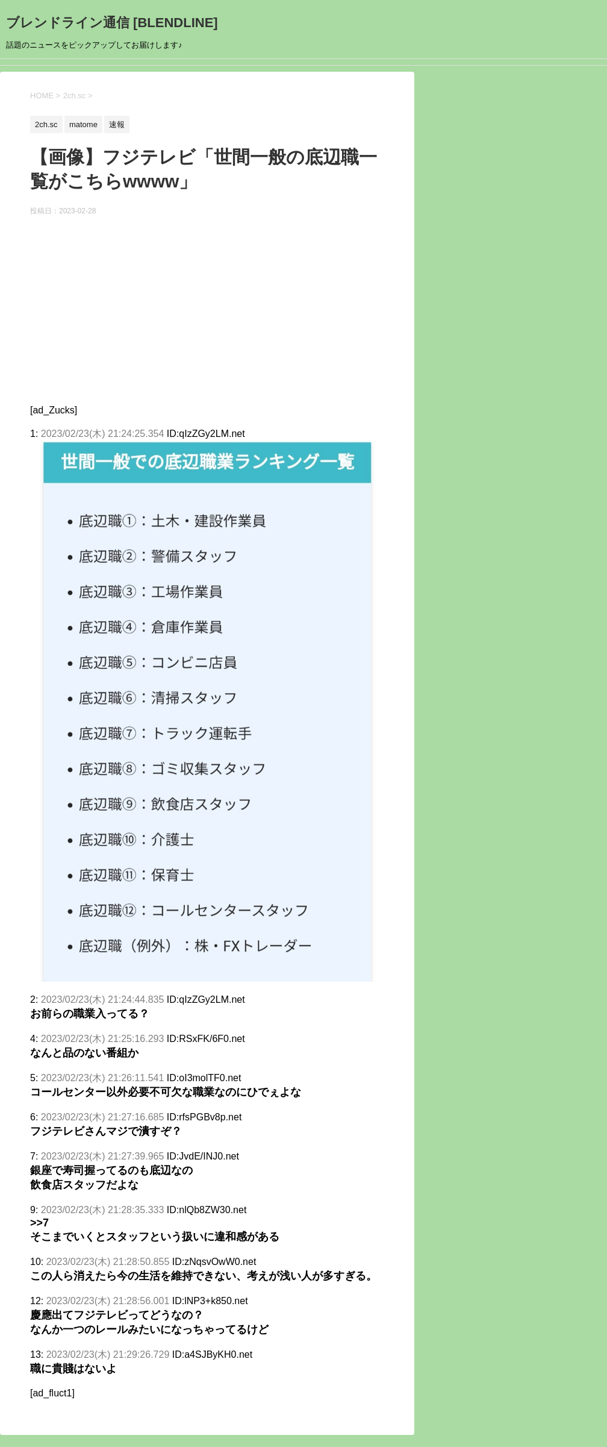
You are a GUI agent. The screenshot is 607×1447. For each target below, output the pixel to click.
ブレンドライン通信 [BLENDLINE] (112, 22)
